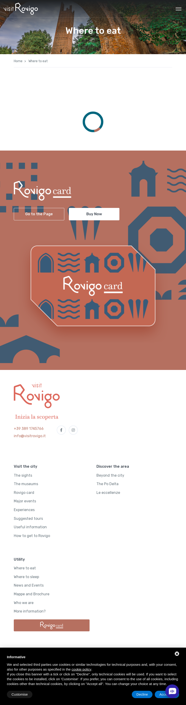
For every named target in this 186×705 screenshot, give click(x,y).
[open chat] (172, 691)
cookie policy (81, 669)
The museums (26, 484)
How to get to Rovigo (32, 536)
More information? (30, 611)
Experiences (24, 510)
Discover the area (112, 466)
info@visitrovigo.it (30, 436)
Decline (142, 694)
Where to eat (25, 568)
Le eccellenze (108, 492)
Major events (25, 501)
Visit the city (25, 466)
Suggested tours (28, 518)
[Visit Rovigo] (20, 9)
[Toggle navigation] (179, 8)
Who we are (24, 603)
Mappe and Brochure (31, 594)
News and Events (29, 585)
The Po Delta (107, 484)
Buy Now (94, 214)
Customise (19, 694)
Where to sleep (26, 577)
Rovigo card (24, 492)
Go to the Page (39, 214)
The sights (23, 475)
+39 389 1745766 (29, 428)
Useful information (30, 527)
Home (18, 61)
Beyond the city (110, 475)
